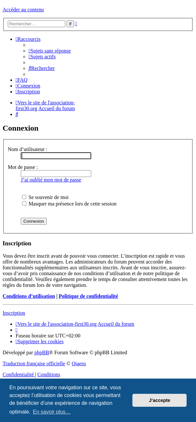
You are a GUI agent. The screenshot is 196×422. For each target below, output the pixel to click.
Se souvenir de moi (45, 197)
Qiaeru (79, 363)
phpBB (41, 352)
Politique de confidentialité (88, 296)
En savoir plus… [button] (52, 412)
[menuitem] (50, 50)
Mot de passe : (23, 167)
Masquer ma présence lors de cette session (69, 203)
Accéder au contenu (23, 9)
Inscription (14, 313)
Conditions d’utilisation (29, 296)
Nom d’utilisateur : (27, 149)
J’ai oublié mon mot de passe (51, 179)
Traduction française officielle (34, 363)
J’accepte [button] (159, 400)
